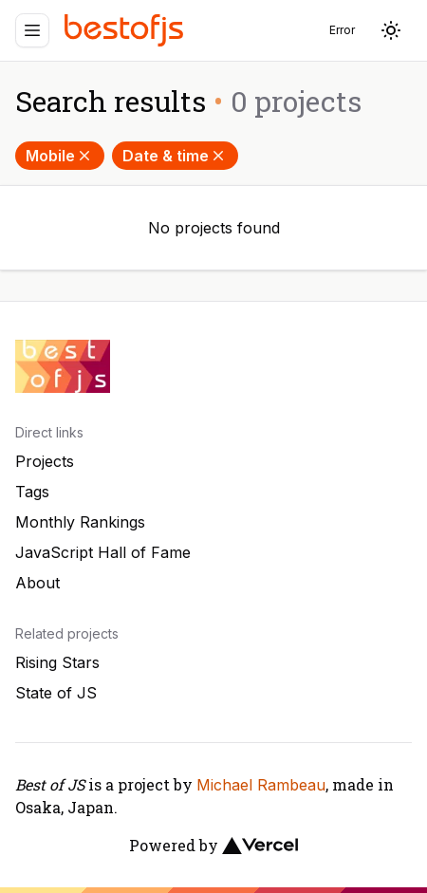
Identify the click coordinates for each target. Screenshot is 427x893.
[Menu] (32, 30)
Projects (44, 461)
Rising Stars (57, 662)
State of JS (56, 692)
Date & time (175, 155)
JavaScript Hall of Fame (103, 552)
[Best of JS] (126, 29)
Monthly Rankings (80, 521)
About (37, 582)
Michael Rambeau (260, 784)
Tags (32, 491)
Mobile (60, 155)
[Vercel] (260, 845)
